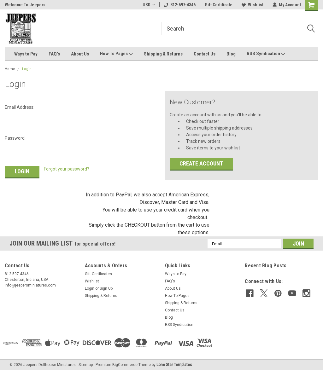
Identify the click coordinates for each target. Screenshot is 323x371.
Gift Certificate (218, 4)
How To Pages (116, 54)
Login (27, 69)
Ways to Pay (26, 54)
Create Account (201, 163)
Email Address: (19, 107)
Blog (231, 54)
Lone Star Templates (174, 364)
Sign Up (106, 288)
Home (10, 69)
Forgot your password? (66, 168)
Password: (15, 138)
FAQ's (54, 54)
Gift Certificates (98, 274)
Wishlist (252, 4)
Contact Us (204, 54)
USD (149, 4)
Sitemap (86, 364)
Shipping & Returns (163, 54)
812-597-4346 (180, 4)
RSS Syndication (266, 54)
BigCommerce (125, 364)
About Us (80, 54)
